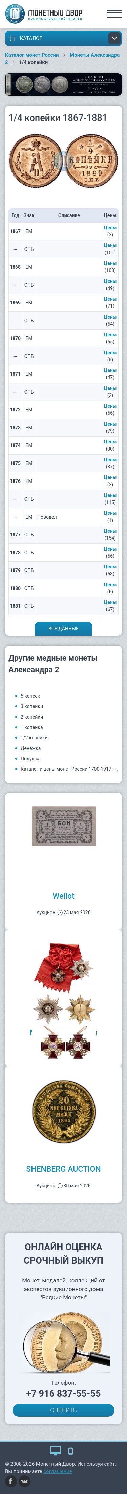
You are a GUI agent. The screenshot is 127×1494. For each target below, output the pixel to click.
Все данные (63, 628)
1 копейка (32, 727)
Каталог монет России (32, 55)
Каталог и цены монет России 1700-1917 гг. (69, 769)
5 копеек (30, 696)
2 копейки (32, 717)
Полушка (31, 758)
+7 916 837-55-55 (63, 1393)
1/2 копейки (34, 737)
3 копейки (32, 706)
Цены (110, 227)
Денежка (31, 748)
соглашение (57, 1471)
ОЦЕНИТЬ (63, 1410)
